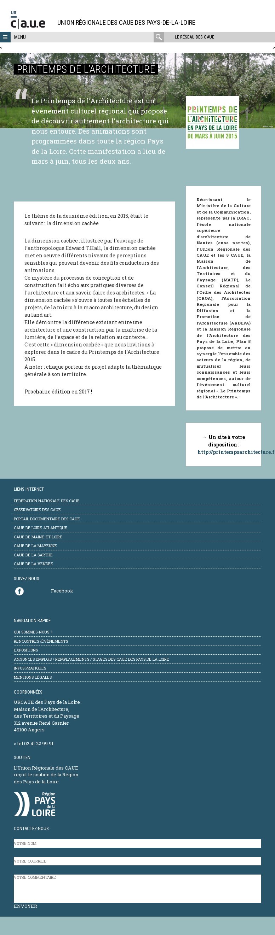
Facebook (62, 591)
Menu (20, 37)
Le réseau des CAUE (194, 37)
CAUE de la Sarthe (33, 554)
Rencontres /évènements (41, 641)
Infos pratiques (30, 668)
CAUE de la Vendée (33, 563)
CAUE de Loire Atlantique (40, 527)
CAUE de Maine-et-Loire (38, 536)
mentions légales (33, 677)
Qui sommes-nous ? (33, 632)
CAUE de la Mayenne (35, 545)
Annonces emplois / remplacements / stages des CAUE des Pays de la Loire (91, 659)
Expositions (26, 650)
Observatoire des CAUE (37, 509)
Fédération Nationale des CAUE (47, 500)
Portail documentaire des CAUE (47, 518)
